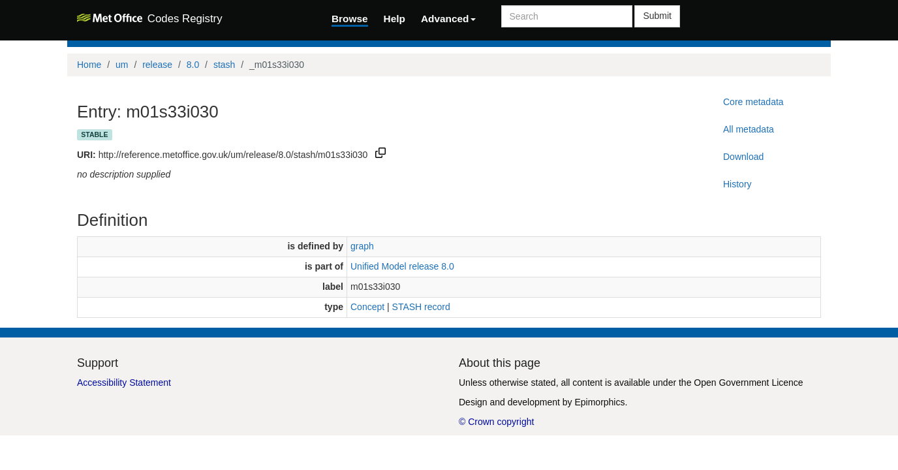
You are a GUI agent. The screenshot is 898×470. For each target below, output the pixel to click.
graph (362, 246)
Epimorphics (599, 402)
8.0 (193, 64)
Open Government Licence (748, 382)
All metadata (748, 129)
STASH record (421, 307)
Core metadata (753, 102)
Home (89, 64)
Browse (350, 18)
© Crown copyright (496, 421)
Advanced (448, 18)
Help (394, 18)
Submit (657, 15)
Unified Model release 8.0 (402, 266)
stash (224, 64)
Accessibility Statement (124, 382)
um (122, 64)
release (157, 64)
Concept (367, 307)
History (737, 184)
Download (743, 156)
